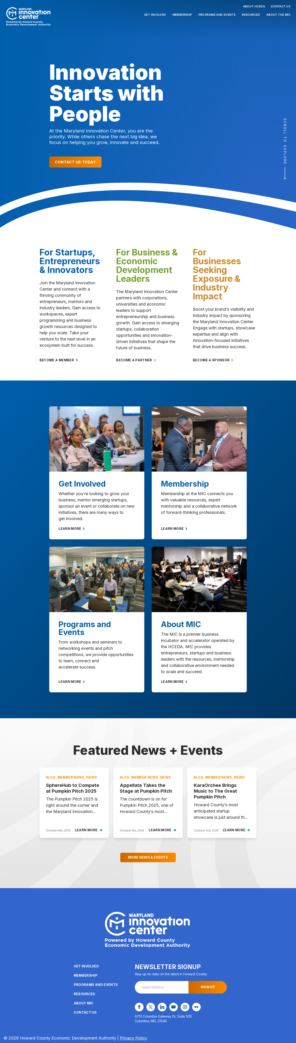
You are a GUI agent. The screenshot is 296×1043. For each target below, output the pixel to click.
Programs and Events (217, 14)
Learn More (72, 529)
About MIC (84, 1003)
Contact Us (280, 6)
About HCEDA (254, 6)
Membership (182, 14)
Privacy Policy (133, 1037)
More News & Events (148, 857)
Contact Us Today (75, 162)
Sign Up (208, 987)
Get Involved (155, 14)
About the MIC (278, 14)
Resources (251, 14)
